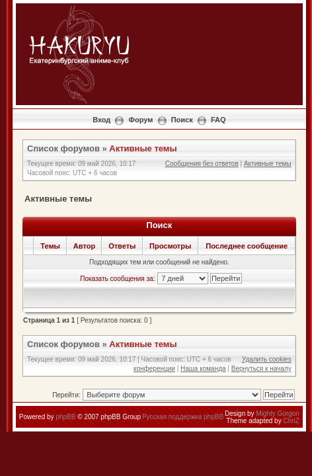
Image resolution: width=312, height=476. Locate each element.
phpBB (65, 416)
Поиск (182, 120)
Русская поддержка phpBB (182, 416)
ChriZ (291, 420)
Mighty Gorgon (277, 413)
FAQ (218, 120)
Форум (141, 120)
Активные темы (142, 148)
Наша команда (203, 368)
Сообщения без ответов (202, 163)
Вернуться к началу (261, 368)
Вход (101, 120)
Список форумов (63, 148)
